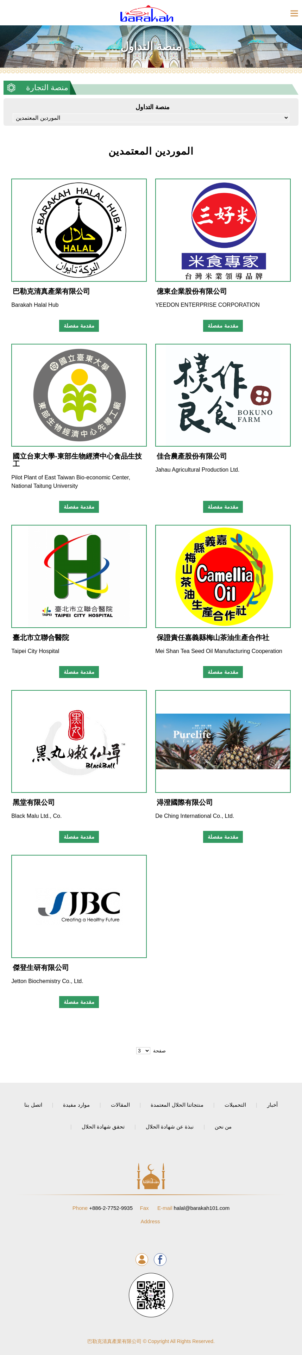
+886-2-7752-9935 (103, 1208)
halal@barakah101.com (193, 1208)
